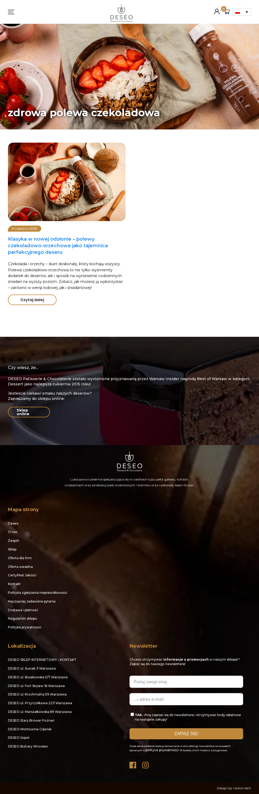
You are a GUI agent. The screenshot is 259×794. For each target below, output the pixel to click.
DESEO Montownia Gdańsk (30, 729)
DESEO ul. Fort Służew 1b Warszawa (36, 686)
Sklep (12, 549)
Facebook (133, 764)
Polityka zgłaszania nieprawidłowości (37, 593)
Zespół (13, 541)
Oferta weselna (20, 567)
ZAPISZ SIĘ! (186, 733)
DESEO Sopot (19, 738)
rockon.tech (242, 788)
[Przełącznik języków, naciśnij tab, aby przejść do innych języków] (241, 12)
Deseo (13, 523)
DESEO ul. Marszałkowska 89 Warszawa (40, 712)
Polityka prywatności (24, 627)
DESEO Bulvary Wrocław (28, 746)
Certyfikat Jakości (22, 575)
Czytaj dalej (32, 299)
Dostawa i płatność (23, 610)
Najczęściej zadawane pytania (32, 601)
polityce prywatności (162, 750)
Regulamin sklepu (22, 618)
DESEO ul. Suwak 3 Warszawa (32, 668)
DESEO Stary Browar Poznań (31, 720)
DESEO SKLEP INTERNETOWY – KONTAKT (42, 660)
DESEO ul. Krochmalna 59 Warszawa (37, 694)
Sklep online (23, 412)
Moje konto (217, 9)
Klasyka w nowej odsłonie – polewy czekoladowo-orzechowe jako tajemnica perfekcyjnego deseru (58, 245)
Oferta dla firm (20, 558)
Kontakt (14, 584)
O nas (12, 532)
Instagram (146, 764)
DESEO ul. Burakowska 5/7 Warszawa (38, 677)
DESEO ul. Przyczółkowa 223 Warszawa (40, 703)
